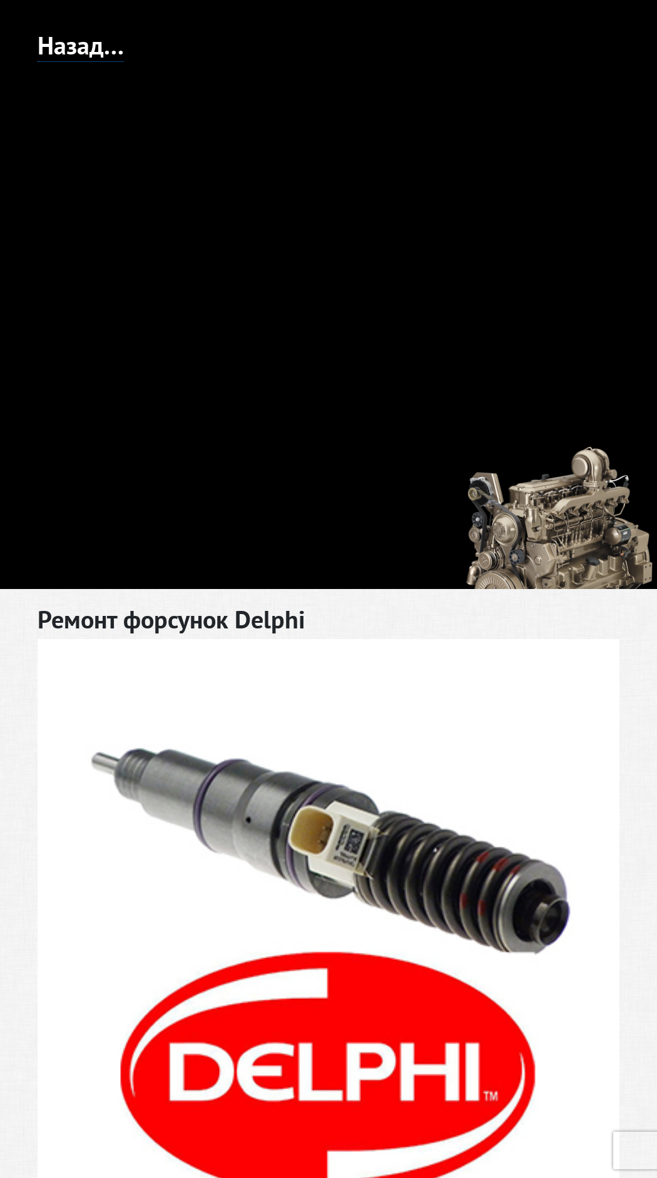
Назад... (81, 45)
